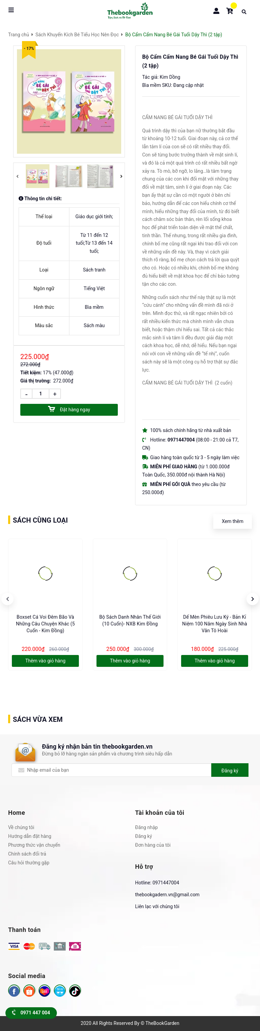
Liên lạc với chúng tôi (157, 906)
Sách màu (94, 325)
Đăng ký (229, 770)
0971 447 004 (31, 1012)
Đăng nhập (146, 827)
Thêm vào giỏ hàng (45, 660)
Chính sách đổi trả (27, 854)
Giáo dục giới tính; (94, 216)
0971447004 (165, 882)
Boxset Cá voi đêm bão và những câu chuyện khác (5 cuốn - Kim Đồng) (45, 623)
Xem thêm (232, 521)
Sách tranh (94, 270)
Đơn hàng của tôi (153, 845)
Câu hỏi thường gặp (28, 862)
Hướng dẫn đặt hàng (29, 836)
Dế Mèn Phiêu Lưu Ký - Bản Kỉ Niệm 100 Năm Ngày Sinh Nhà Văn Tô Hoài (214, 623)
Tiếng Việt (94, 288)
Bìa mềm (94, 307)
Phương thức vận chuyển (34, 845)
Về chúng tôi (21, 827)
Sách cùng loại (40, 520)
